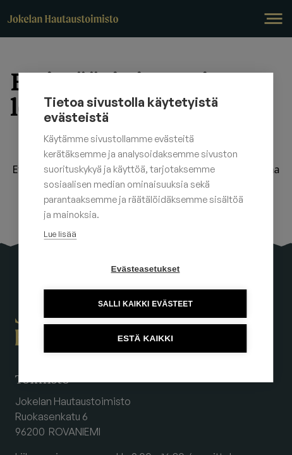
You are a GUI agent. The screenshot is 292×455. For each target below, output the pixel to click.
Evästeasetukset (145, 269)
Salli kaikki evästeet (145, 304)
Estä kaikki (145, 338)
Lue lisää (60, 234)
